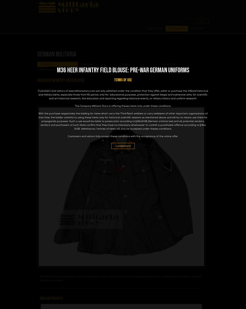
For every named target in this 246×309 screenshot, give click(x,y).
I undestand (123, 146)
